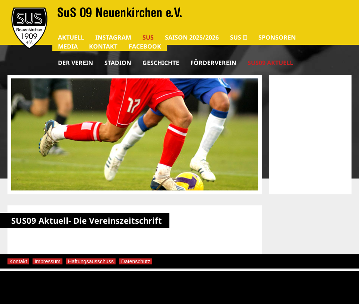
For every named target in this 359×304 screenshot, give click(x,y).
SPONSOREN (277, 37)
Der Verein (75, 63)
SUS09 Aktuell (270, 63)
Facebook (145, 46)
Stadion (117, 63)
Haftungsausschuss (91, 261)
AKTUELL (71, 37)
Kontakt (103, 46)
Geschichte (160, 63)
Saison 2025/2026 (192, 37)
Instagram (113, 37)
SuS (148, 37)
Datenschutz (135, 261)
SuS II (238, 37)
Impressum (47, 261)
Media (68, 46)
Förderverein (213, 63)
